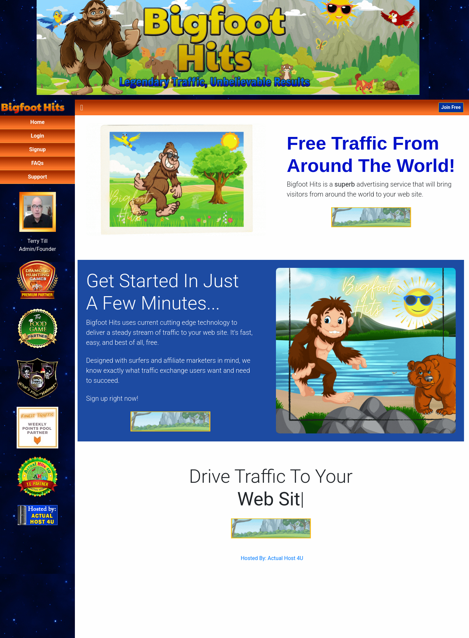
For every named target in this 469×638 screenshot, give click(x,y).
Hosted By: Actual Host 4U (272, 558)
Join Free (451, 107)
